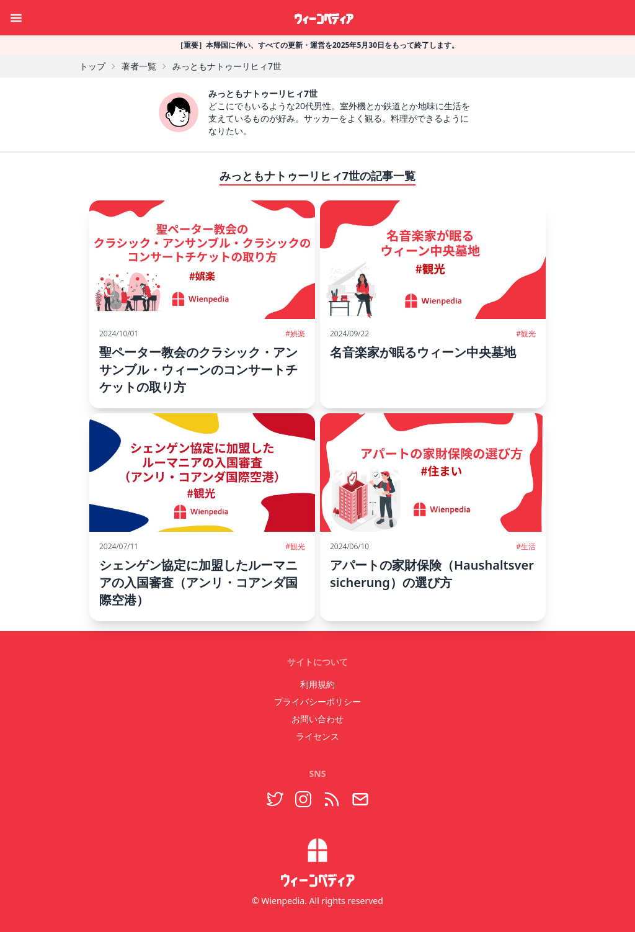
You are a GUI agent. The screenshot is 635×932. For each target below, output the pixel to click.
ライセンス (317, 736)
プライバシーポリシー (317, 701)
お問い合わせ (317, 719)
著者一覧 (139, 66)
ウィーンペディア (323, 17)
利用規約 (317, 684)
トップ (92, 66)
